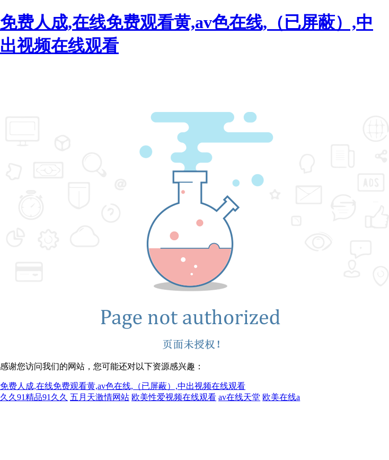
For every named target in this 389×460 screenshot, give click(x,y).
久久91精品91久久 (34, 397)
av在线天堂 (239, 397)
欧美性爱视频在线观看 (173, 397)
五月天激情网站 (99, 397)
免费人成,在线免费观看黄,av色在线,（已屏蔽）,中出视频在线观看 (122, 385)
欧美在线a (281, 397)
